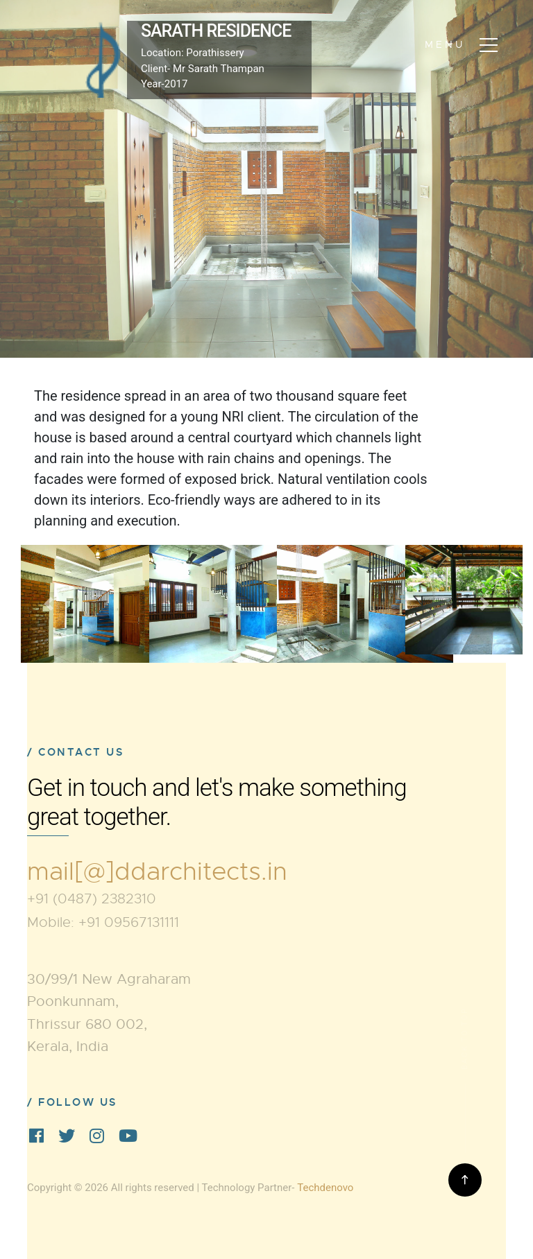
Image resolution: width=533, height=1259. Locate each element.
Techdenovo (325, 1187)
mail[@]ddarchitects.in (157, 871)
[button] (48, 604)
